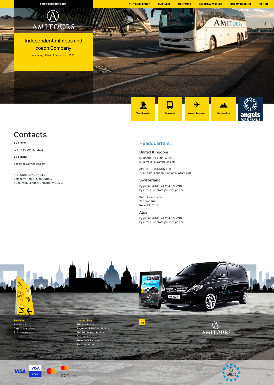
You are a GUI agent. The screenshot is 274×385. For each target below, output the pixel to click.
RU (260, 3)
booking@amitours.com (53, 3)
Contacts (184, 3)
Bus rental (20, 324)
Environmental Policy (90, 332)
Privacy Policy (85, 324)
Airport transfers (24, 328)
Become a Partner (210, 3)
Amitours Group (139, 3)
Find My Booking (240, 3)
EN (266, 3)
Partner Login (85, 344)
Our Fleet (164, 3)
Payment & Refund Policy (92, 328)
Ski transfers (22, 332)
